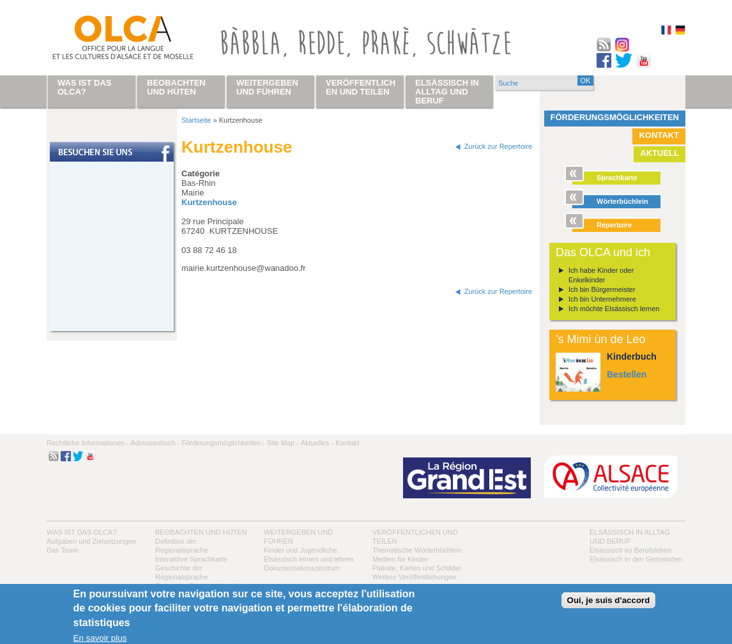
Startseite (196, 120)
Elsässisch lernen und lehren (309, 559)
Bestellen (626, 374)
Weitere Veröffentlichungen (414, 577)
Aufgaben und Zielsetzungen (91, 541)
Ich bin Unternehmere (602, 299)
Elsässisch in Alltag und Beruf (447, 91)
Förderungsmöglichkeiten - (222, 443)
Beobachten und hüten (201, 532)
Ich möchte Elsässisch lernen (613, 308)
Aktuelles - (317, 443)
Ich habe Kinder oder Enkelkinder (601, 275)
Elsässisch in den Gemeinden (636, 559)
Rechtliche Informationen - (87, 443)
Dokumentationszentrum (302, 568)
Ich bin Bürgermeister (602, 289)
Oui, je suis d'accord (608, 600)
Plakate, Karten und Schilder (416, 568)
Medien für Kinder (400, 559)
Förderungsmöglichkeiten (615, 117)
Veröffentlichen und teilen (360, 87)
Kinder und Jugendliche (300, 550)
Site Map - (283, 443)
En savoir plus (100, 638)
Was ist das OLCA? (81, 532)
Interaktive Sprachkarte (191, 559)
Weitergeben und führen (267, 87)
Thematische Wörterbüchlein (417, 550)
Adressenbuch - (154, 443)
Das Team (62, 550)
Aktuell (659, 153)
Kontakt (659, 135)
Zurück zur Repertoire (498, 146)
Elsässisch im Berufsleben (630, 550)
